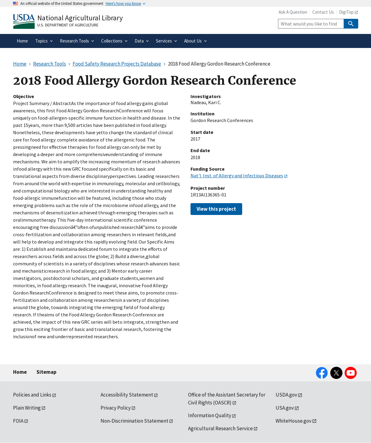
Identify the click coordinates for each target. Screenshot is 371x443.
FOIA (18, 420)
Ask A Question (293, 12)
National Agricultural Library (80, 17)
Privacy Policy (116, 407)
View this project (216, 209)
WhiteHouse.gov (293, 420)
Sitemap (46, 372)
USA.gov (285, 407)
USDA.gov (286, 394)
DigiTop (346, 12)
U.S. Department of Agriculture (67, 25)
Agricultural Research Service (220, 428)
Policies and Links (32, 394)
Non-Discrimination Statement (134, 420)
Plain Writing (27, 407)
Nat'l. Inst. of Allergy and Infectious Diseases (237, 175)
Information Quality (209, 415)
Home (20, 372)
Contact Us (323, 12)
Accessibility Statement (127, 394)
